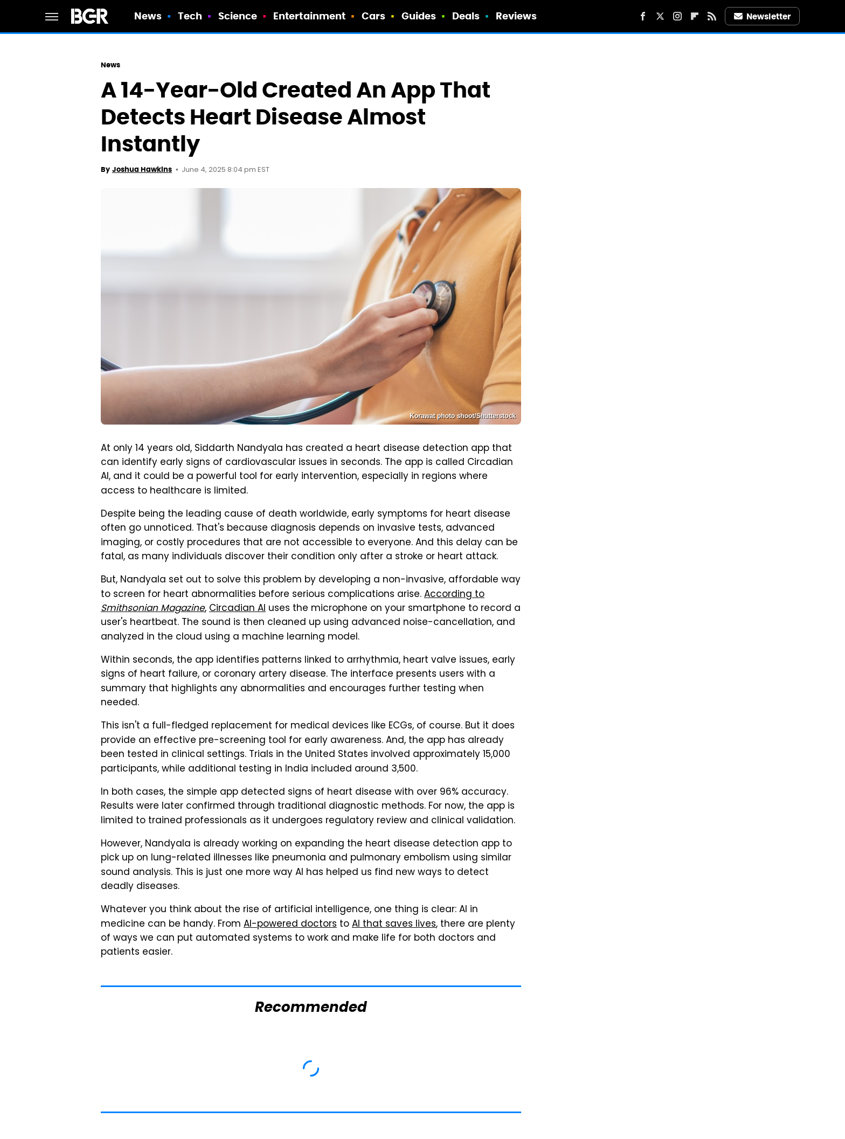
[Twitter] (660, 16)
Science (238, 16)
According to (454, 594)
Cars (373, 16)
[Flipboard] (694, 16)
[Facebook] (643, 16)
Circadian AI (237, 608)
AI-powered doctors (290, 924)
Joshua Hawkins (142, 169)
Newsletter (762, 16)
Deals (466, 16)
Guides (419, 16)
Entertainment (309, 16)
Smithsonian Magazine (153, 608)
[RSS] (712, 16)
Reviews (516, 16)
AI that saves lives (394, 924)
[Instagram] (677, 16)
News (148, 16)
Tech (190, 16)
